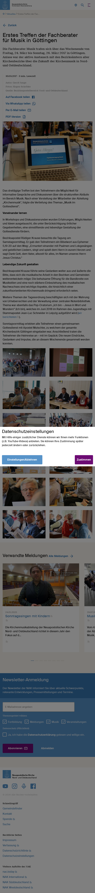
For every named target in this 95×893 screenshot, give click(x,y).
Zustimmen (84, 459)
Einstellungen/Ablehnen (22, 459)
